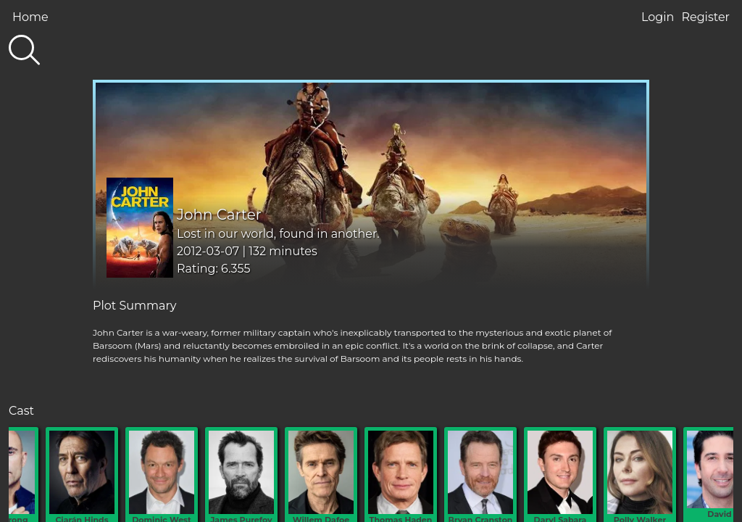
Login (657, 17)
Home (30, 17)
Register (705, 17)
